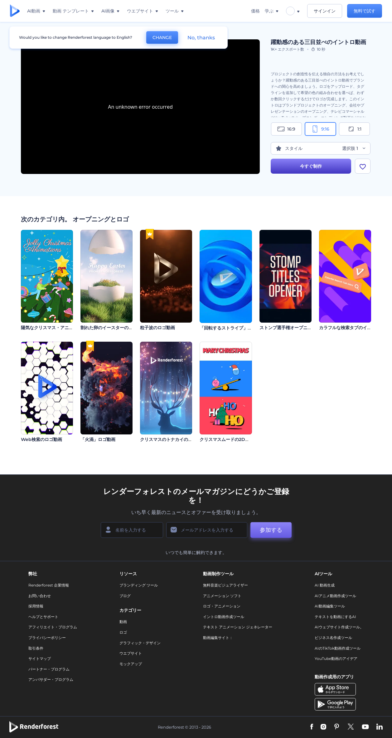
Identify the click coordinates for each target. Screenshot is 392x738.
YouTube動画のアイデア (336, 658)
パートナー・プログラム (49, 669)
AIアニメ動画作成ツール (335, 595)
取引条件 (35, 648)
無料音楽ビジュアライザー (225, 585)
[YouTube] (365, 727)
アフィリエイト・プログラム (52, 627)
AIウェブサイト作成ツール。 (339, 627)
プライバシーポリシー (47, 637)
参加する (271, 530)
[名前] (132, 530)
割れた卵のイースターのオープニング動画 (121, 327)
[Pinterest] (337, 727)
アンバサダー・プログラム (50, 679)
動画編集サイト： (218, 637)
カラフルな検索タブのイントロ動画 (354, 327)
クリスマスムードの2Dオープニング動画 (240, 439)
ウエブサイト (130, 653)
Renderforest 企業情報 (48, 585)
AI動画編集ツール (330, 606)
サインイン (325, 11)
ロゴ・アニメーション (221, 606)
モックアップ (130, 663)
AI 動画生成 (325, 585)
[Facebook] (311, 727)
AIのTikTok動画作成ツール (338, 648)
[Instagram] (323, 727)
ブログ (125, 595)
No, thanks (201, 38)
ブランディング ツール (138, 585)
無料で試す (364, 11)
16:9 (286, 129)
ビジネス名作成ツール (333, 637)
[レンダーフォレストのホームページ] (15, 11)
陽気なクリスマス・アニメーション (56, 327)
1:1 (354, 129)
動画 (123, 621)
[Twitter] (350, 727)
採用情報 (35, 606)
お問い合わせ (39, 595)
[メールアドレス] (206, 530)
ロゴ (123, 632)
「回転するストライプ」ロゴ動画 (232, 328)
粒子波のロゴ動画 (157, 327)
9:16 (320, 129)
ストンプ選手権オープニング (287, 327)
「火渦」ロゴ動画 (97, 439)
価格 (255, 11)
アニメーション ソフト (222, 595)
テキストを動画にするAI (335, 616)
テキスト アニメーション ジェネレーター (237, 627)
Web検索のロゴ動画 (41, 439)
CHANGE (162, 37)
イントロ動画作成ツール (223, 616)
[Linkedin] (379, 727)
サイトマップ (39, 658)
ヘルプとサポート (43, 616)
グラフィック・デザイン (140, 643)
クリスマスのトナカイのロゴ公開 (173, 439)
